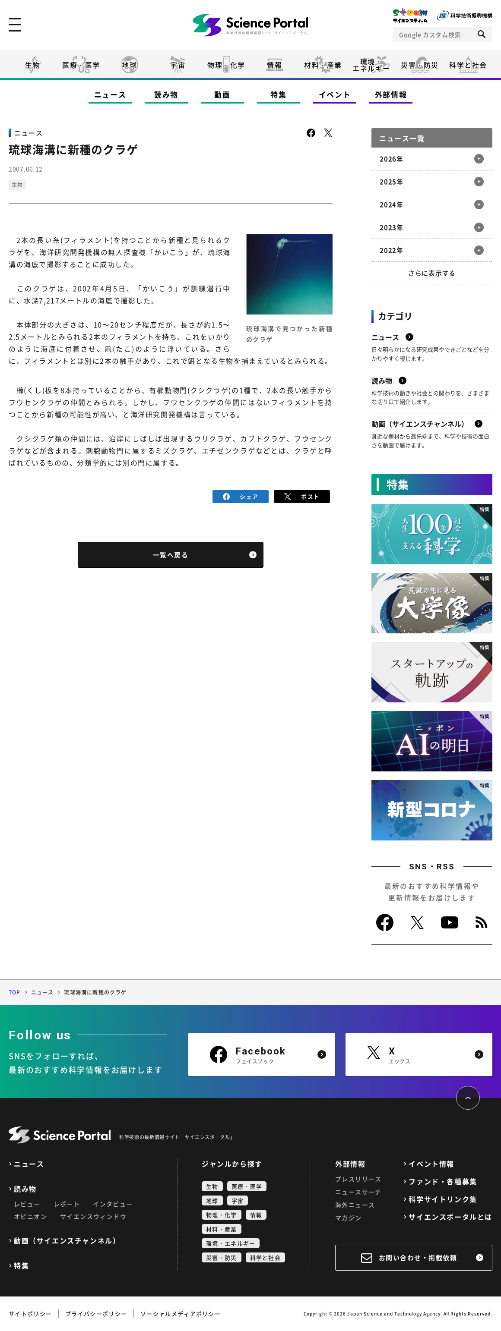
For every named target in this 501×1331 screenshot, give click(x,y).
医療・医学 (81, 65)
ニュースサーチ (358, 1191)
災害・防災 (420, 65)
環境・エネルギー (230, 1243)
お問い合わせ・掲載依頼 (418, 1257)
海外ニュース (355, 1204)
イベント (335, 94)
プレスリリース (358, 1178)
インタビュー (113, 1203)
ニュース (110, 94)
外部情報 (391, 94)
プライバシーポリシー (96, 1313)
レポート (67, 1203)
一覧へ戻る (171, 555)
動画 (222, 94)
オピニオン (30, 1216)
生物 (32, 65)
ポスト (302, 496)
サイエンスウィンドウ (93, 1216)
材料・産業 (323, 65)
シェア (241, 496)
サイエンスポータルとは (450, 1217)
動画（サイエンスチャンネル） (67, 1241)
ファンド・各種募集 (443, 1181)
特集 (278, 94)
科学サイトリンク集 (443, 1199)
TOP (15, 992)
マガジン (348, 1217)
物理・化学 (226, 65)
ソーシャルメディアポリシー (180, 1313)
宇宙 (177, 65)
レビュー (27, 1203)
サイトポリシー (30, 1313)
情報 (274, 65)
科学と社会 (468, 65)
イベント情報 (431, 1164)
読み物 (166, 94)
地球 (129, 65)
